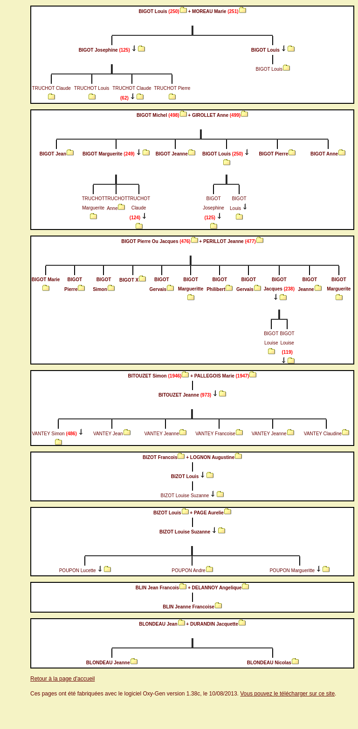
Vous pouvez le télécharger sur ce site (287, 693)
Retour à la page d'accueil (62, 678)
